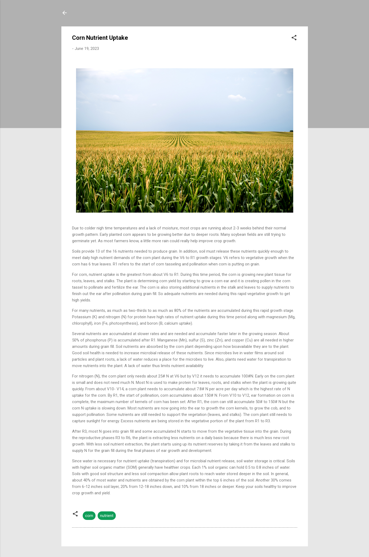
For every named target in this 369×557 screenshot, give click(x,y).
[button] (294, 38)
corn (89, 515)
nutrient (106, 515)
